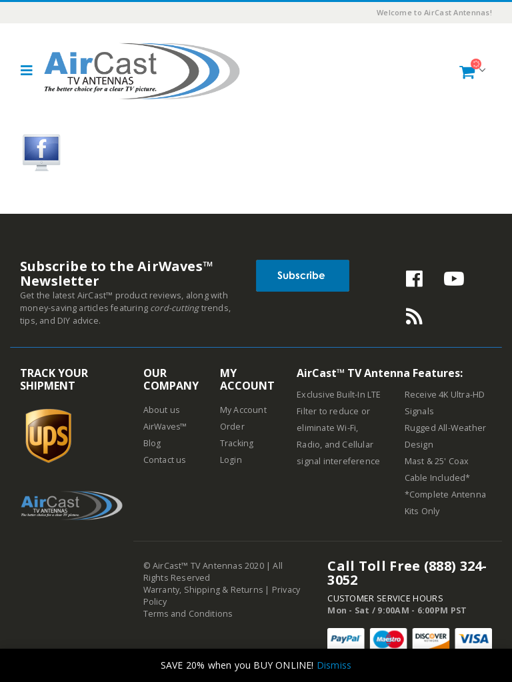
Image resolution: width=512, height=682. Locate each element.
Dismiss (334, 665)
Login (231, 460)
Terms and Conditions (188, 613)
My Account (243, 410)
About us (162, 410)
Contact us (165, 460)
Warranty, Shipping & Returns (204, 589)
